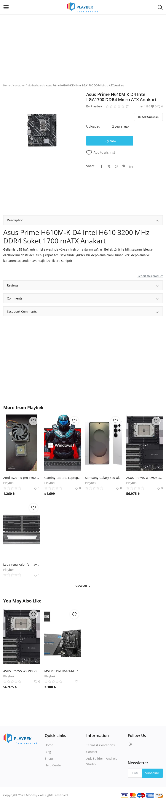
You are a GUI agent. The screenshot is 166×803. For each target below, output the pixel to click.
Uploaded (93, 126)
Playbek (96, 106)
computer (19, 85)
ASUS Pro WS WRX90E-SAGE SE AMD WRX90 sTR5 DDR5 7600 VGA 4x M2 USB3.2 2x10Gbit (144, 478)
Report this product (150, 276)
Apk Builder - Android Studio (102, 761)
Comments (83, 299)
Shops (49, 758)
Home (7, 85)
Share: (91, 166)
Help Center (53, 765)
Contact (91, 752)
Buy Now (110, 141)
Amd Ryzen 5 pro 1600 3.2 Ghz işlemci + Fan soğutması (21, 478)
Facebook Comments (83, 312)
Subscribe (152, 773)
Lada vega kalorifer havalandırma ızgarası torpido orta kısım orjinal (21, 564)
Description (83, 221)
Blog (48, 752)
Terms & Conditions (100, 745)
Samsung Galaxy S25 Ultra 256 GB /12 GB (103, 478)
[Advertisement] (83, 46)
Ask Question (148, 117)
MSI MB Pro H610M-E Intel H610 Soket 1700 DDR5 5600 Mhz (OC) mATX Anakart (62, 671)
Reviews (83, 286)
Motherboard (35, 85)
